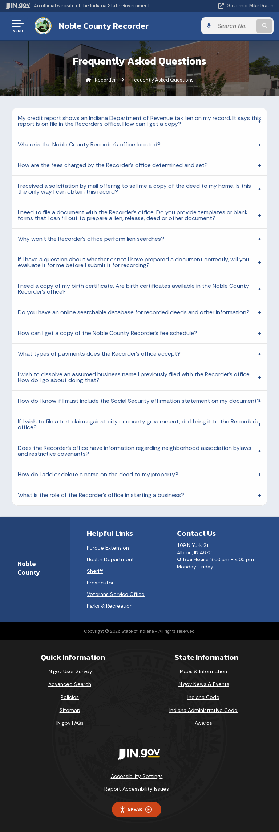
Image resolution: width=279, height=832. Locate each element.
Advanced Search (69, 684)
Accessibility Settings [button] (137, 776)
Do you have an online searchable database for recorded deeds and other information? (134, 312)
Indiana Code (203, 697)
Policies (70, 697)
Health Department (110, 559)
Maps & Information (203, 671)
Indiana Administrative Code (203, 710)
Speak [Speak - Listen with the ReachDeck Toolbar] (135, 809)
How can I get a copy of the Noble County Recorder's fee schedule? (107, 333)
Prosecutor (100, 582)
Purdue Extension (108, 548)
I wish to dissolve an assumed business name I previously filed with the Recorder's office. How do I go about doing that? (134, 377)
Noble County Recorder (104, 26)
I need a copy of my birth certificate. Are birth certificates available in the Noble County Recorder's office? (133, 288)
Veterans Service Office (116, 594)
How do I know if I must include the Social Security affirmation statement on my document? (139, 401)
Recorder (105, 80)
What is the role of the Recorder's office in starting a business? (101, 495)
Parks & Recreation (110, 606)
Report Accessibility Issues (136, 789)
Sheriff (95, 571)
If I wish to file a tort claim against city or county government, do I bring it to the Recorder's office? (138, 424)
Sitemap (70, 710)
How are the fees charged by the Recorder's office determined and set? (113, 165)
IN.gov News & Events (203, 684)
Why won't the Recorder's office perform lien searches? (91, 239)
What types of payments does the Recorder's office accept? (99, 353)
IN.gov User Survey (70, 671)
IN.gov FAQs (70, 723)
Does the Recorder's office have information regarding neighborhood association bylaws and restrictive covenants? (134, 451)
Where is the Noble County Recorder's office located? (89, 144)
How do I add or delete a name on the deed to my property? (98, 474)
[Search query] (234, 26)
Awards (203, 723)
